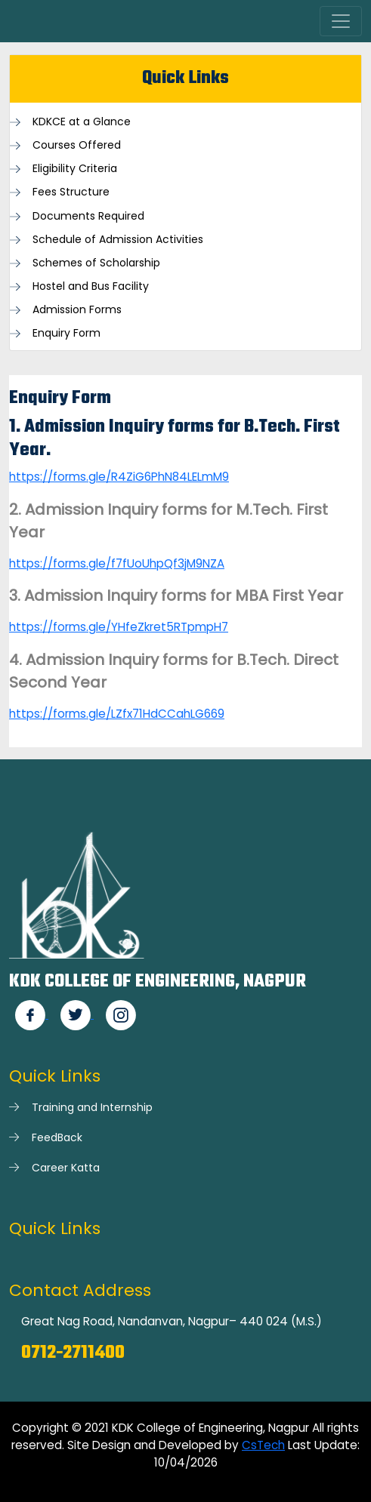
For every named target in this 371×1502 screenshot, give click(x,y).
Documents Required (88, 216)
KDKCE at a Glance (81, 122)
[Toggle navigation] (341, 21)
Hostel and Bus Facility (90, 286)
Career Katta (66, 1167)
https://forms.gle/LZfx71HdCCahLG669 (116, 714)
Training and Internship (92, 1107)
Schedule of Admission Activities (117, 239)
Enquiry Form (66, 333)
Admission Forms (77, 310)
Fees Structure (71, 192)
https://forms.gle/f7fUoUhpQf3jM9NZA (116, 563)
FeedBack (57, 1137)
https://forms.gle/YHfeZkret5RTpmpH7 (118, 627)
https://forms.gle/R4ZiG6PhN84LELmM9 (119, 477)
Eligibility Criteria (74, 169)
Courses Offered (76, 145)
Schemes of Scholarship (96, 263)
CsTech (263, 1445)
